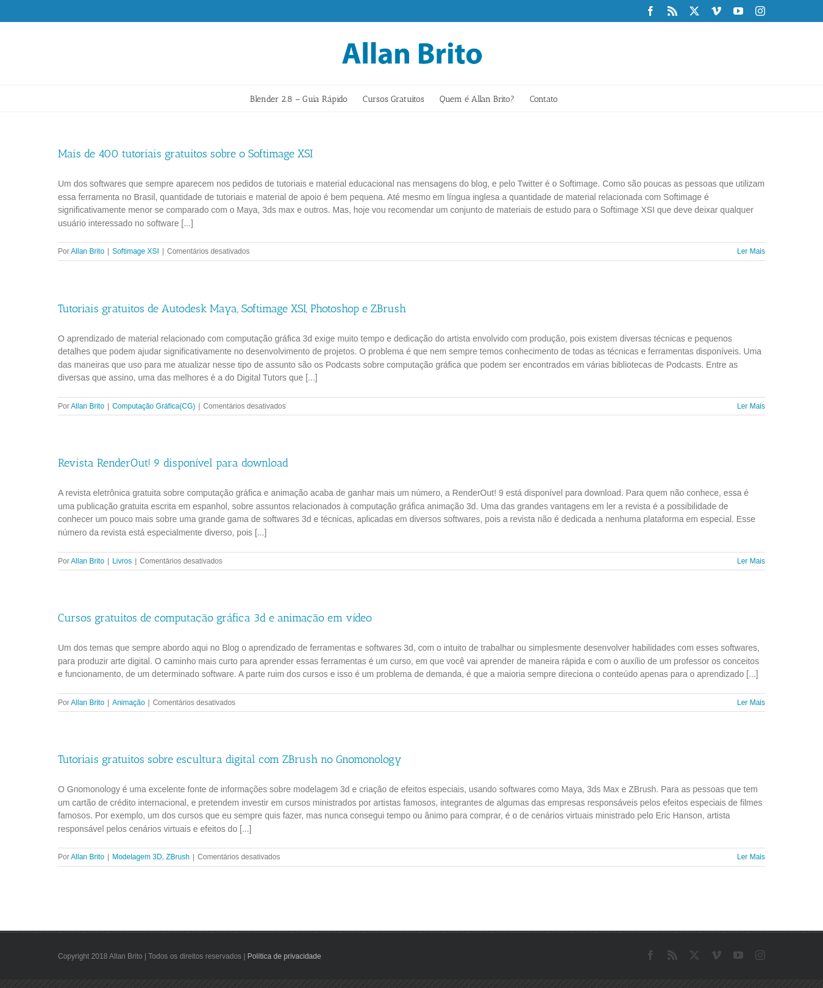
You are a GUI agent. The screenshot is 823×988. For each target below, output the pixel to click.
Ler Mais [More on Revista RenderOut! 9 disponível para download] (751, 561)
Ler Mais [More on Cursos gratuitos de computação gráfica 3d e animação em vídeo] (751, 702)
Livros (122, 561)
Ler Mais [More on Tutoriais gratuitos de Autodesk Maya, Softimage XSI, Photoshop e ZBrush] (751, 406)
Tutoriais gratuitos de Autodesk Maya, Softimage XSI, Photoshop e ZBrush (232, 308)
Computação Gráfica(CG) (153, 406)
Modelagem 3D (137, 857)
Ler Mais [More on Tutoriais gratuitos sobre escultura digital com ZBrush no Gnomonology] (751, 857)
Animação (128, 702)
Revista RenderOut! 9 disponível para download (173, 463)
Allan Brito (87, 251)
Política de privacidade (284, 956)
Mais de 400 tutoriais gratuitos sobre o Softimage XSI (185, 153)
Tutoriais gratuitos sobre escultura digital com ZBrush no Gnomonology (230, 759)
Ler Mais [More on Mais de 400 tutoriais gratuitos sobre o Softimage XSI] (751, 251)
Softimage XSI (135, 251)
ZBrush (178, 857)
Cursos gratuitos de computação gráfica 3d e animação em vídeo (215, 618)
